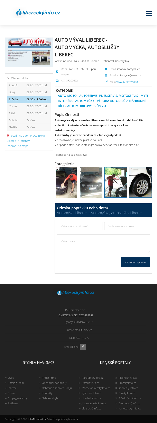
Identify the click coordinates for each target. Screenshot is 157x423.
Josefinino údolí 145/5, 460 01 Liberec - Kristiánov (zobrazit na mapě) (26, 141)
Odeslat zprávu (135, 262)
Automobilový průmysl (87, 106)
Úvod (11, 378)
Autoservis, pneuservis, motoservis (108, 96)
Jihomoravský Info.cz (94, 403)
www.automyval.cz (127, 81)
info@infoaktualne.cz (79, 330)
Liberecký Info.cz (91, 408)
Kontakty (47, 393)
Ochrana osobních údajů (57, 388)
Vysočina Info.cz (91, 393)
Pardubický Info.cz (92, 378)
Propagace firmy (17, 398)
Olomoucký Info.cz (129, 403)
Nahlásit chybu (50, 398)
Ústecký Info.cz (90, 383)
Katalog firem (16, 383)
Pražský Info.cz (127, 383)
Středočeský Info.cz (130, 398)
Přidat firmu (49, 378)
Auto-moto (67, 96)
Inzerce (12, 388)
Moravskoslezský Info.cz (96, 388)
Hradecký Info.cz (91, 398)
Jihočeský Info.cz (128, 388)
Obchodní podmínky (54, 383)
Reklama (13, 403)
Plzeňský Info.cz (128, 378)
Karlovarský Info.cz (130, 408)
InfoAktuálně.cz (37, 419)
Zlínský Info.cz (127, 393)
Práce (11, 393)
